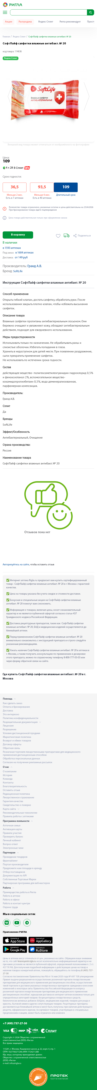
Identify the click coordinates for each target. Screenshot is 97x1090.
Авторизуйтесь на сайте (16, 564)
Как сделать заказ (12, 703)
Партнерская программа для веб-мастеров (26, 883)
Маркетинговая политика (17, 737)
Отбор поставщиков (14, 872)
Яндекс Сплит (45, 21)
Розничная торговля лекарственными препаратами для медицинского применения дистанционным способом (42, 753)
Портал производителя (15, 864)
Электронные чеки (13, 848)
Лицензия (8, 726)
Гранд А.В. (34, 266)
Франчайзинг (10, 861)
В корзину (18, 234)
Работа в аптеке (11, 896)
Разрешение (9, 729)
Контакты (8, 782)
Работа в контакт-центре (16, 903)
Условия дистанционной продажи (21, 733)
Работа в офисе (11, 899)
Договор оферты (12, 744)
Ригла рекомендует (70, 21)
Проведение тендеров (15, 857)
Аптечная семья (11, 825)
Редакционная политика (16, 794)
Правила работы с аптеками (18, 816)
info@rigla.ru (15, 1063)
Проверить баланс (13, 836)
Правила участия (12, 833)
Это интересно (11, 714)
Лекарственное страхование (18, 797)
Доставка (8, 710)
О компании (9, 771)
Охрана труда (10, 907)
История (7, 775)
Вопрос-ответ (10, 844)
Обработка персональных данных (21, 758)
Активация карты (12, 829)
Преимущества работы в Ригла (19, 892)
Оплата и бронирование (16, 707)
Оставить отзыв (11, 790)
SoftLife (18, 271)
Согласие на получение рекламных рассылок (27, 762)
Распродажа (25, 21)
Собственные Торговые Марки (19, 879)
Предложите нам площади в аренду (22, 868)
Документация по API (14, 875)
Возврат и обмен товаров (17, 740)
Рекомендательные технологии (20, 813)
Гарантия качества (13, 801)
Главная (6, 37)
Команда (8, 779)
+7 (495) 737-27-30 (15, 1023)
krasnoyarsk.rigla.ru (27, 961)
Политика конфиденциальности (20, 718)
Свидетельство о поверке (17, 805)
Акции (8, 21)
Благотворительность (15, 786)
